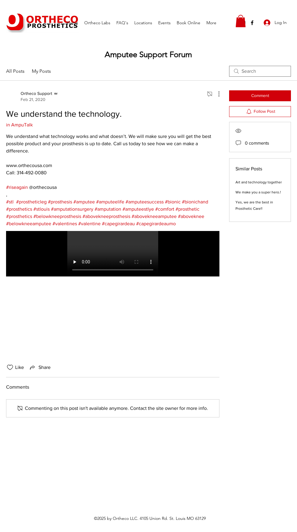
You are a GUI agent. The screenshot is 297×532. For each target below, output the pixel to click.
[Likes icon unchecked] (10, 367)
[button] (240, 21)
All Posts (15, 71)
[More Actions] (215, 94)
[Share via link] (40, 367)
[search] (260, 71)
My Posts (41, 71)
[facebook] (252, 23)
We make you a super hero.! (258, 192)
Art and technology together (258, 182)
